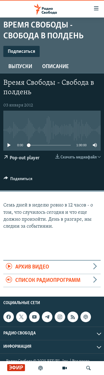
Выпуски (20, 66)
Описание (55, 66)
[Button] (18, 180)
